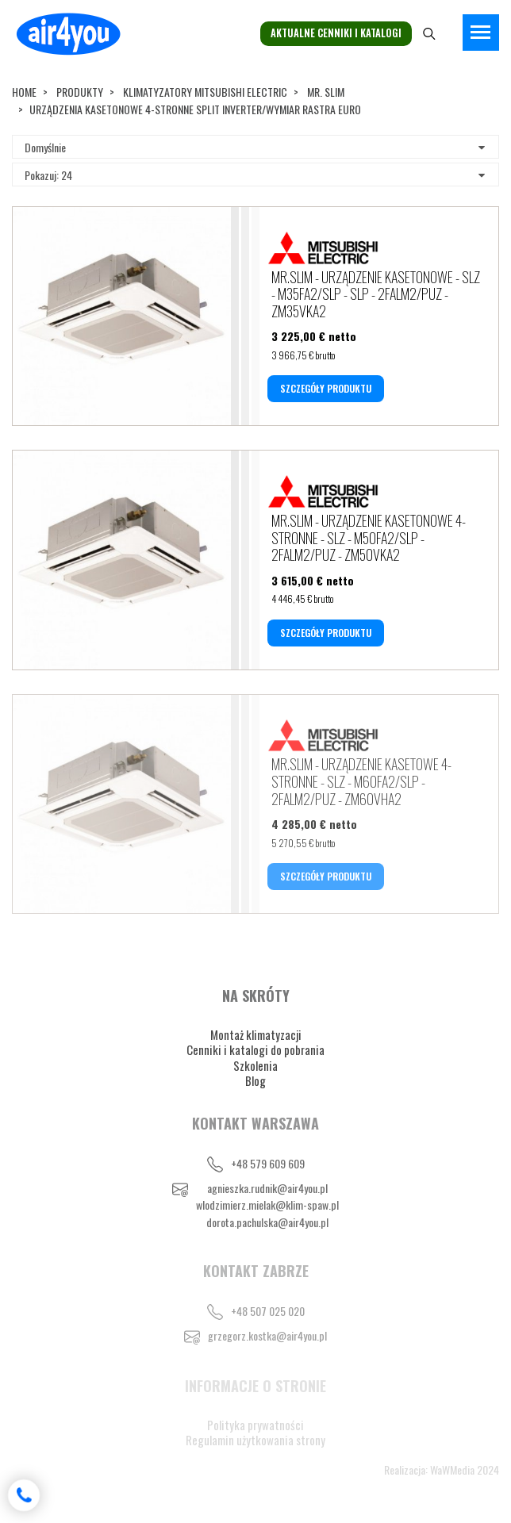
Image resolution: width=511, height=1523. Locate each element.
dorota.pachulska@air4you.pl (267, 1222)
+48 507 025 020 (268, 1310)
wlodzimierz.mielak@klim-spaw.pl (267, 1204)
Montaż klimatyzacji (256, 1034)
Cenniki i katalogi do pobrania (255, 1049)
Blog (255, 1080)
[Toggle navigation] (481, 32)
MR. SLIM (325, 91)
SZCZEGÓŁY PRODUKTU (325, 388)
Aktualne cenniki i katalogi (336, 32)
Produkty (79, 91)
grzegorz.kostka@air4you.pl (267, 1335)
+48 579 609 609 (268, 1163)
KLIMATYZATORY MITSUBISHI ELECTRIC (205, 91)
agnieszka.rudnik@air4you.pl (267, 1188)
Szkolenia (255, 1065)
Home (24, 91)
